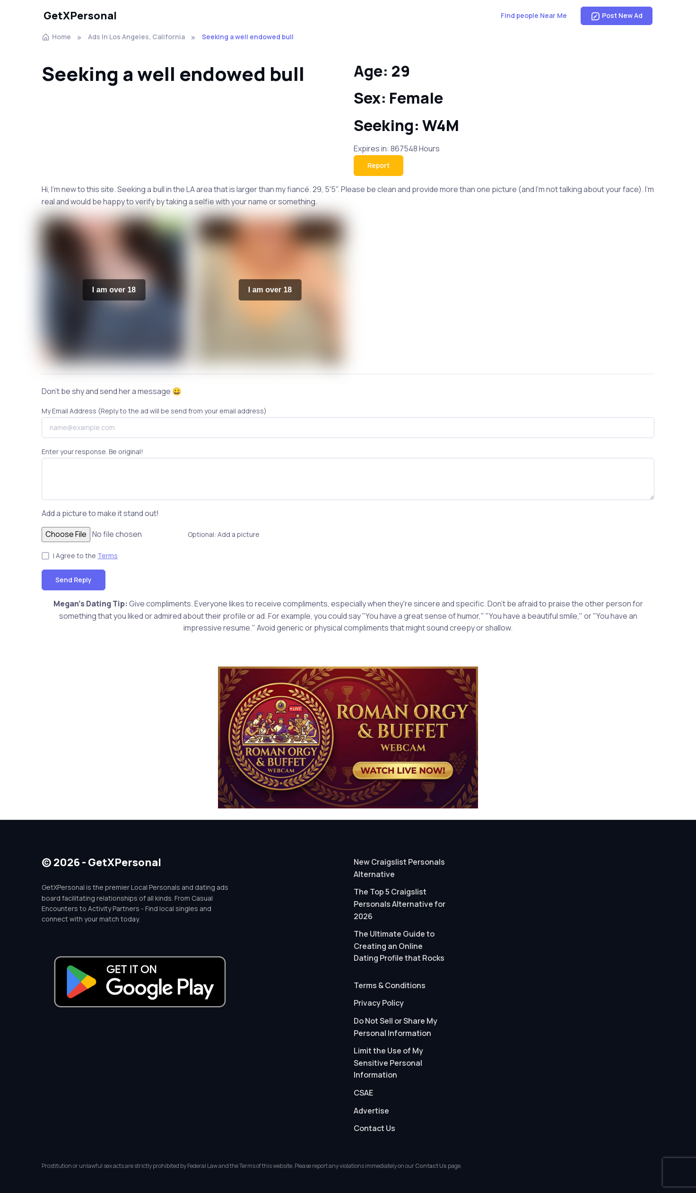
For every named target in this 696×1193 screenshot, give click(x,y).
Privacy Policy (379, 1003)
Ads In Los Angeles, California (136, 36)
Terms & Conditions (390, 985)
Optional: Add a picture (224, 534)
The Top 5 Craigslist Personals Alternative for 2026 (399, 903)
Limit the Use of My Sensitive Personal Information (388, 1062)
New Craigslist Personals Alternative (399, 868)
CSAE (363, 1093)
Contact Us (374, 1128)
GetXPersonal (80, 16)
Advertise (371, 1110)
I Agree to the (85, 555)
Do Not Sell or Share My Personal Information (395, 1027)
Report (378, 165)
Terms (107, 555)
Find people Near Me (534, 15)
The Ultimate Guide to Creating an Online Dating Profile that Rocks (399, 946)
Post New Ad (617, 15)
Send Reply (73, 579)
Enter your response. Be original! (92, 451)
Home (56, 36)
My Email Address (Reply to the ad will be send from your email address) (154, 410)
